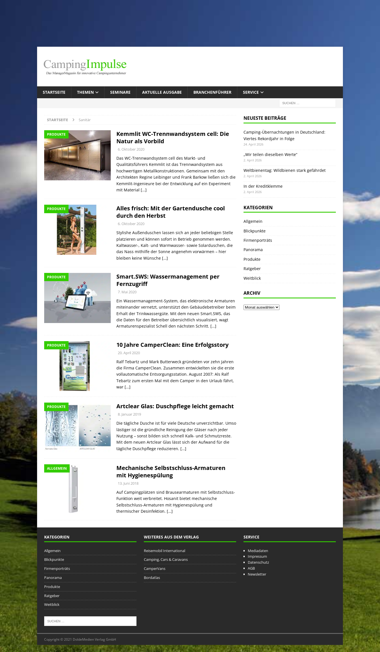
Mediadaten (258, 550)
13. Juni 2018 (128, 483)
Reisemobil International (164, 550)
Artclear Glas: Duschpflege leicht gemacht (175, 406)
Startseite (54, 92)
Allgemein (253, 221)
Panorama (253, 249)
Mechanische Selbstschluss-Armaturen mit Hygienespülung (170, 471)
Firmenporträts (258, 240)
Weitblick (252, 278)
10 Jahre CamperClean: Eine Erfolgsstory (172, 345)
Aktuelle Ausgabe (162, 92)
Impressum (257, 556)
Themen (85, 92)
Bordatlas (152, 577)
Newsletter (257, 574)
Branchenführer (212, 92)
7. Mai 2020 (127, 291)
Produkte (252, 259)
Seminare (120, 92)
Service (251, 92)
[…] (144, 190)
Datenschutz (258, 562)
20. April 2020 (129, 352)
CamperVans (154, 568)
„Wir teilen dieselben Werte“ (270, 154)
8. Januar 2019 (129, 414)
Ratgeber (252, 268)
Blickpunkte (255, 231)
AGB (251, 568)
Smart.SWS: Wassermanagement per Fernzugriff (167, 280)
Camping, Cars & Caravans (166, 559)
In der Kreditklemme (263, 186)
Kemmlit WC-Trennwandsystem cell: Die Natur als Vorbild (172, 137)
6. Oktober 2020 (131, 149)
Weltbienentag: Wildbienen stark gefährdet (285, 170)
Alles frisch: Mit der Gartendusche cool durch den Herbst (170, 211)
